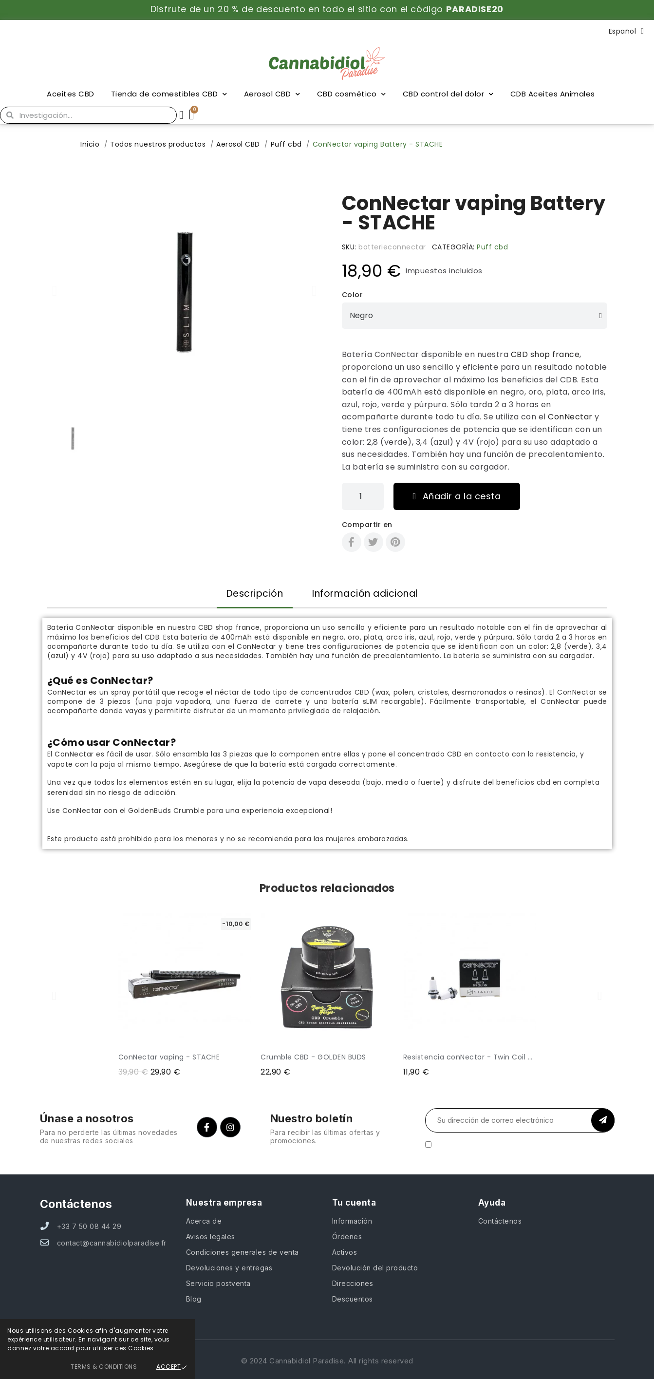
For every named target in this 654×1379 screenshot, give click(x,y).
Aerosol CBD (272, 94)
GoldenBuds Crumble (166, 810)
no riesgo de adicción (136, 792)
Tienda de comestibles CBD (169, 94)
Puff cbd (492, 247)
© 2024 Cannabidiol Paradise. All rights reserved (327, 1360)
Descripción (254, 593)
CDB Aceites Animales (552, 94)
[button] (54, 290)
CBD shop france (545, 354)
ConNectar (570, 416)
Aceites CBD (70, 94)
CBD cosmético (351, 94)
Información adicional (365, 593)
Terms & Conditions (104, 1366)
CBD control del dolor (448, 94)
